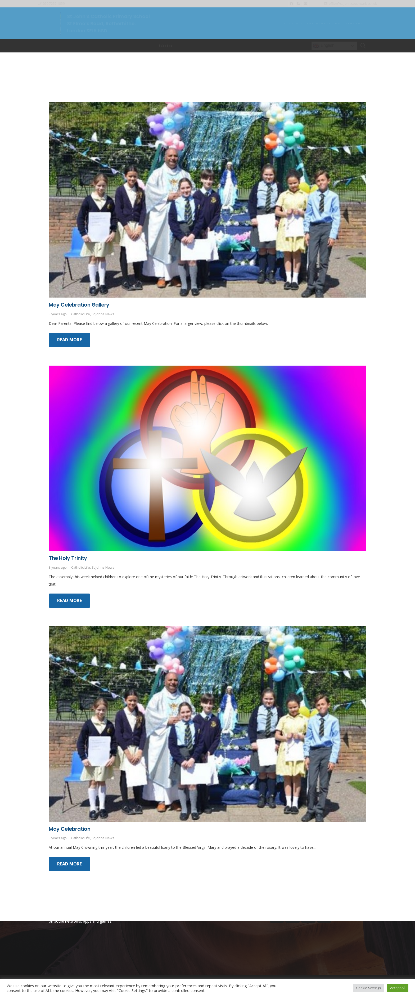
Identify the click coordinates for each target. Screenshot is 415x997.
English (324, 46)
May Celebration (69, 829)
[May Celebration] (207, 629)
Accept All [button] (397, 987)
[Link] (61, 23)
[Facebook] (291, 4)
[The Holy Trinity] (207, 369)
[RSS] (298, 4)
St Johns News (103, 314)
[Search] (363, 46)
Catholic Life (80, 314)
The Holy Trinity (68, 558)
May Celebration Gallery (79, 304)
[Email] (305, 4)
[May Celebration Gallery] (207, 105)
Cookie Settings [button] (368, 987)
